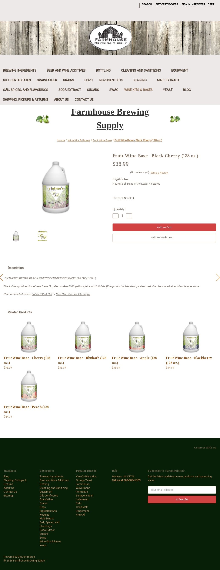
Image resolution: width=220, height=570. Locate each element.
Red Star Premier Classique (73, 294)
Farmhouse (82, 484)
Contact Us (84, 100)
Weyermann (83, 488)
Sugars (95, 90)
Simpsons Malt (84, 495)
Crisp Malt (82, 507)
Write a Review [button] (159, 172)
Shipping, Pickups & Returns (25, 100)
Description (16, 268)
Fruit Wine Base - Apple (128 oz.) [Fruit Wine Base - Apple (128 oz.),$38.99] (134, 360)
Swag (113, 90)
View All (80, 514)
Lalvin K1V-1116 (42, 294)
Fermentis (82, 491)
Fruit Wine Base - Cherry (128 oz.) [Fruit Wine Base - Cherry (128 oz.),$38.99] (27, 360)
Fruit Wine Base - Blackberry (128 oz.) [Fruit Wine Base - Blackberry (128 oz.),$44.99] (189, 360)
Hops (88, 80)
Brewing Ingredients (22, 70)
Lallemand (82, 499)
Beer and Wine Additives (68, 70)
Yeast (170, 90)
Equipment (182, 70)
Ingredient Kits (113, 80)
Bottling (105, 70)
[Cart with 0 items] (211, 4)
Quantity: (119, 209)
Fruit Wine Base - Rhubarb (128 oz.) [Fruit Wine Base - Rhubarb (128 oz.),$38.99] (82, 360)
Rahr (78, 503)
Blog (187, 90)
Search (147, 4)
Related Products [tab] (20, 312)
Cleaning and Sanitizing (143, 70)
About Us (61, 100)
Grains (71, 80)
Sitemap (8, 495)
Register (199, 4)
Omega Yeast (84, 480)
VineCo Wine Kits (86, 476)
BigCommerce (26, 556)
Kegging (142, 80)
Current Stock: (123, 198)
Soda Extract (70, 90)
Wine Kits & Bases (140, 90)
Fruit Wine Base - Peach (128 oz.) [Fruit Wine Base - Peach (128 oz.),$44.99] (26, 409)
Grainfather (47, 80)
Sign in (186, 4)
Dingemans (83, 510)
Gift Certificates (167, 4)
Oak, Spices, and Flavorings (28, 90)
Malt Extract (170, 80)
